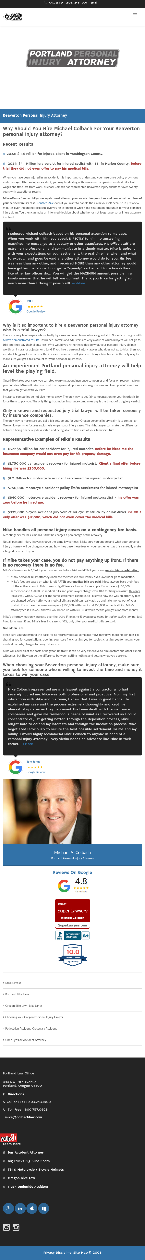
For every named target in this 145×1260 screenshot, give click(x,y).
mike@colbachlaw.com (23, 1117)
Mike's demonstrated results (21, 340)
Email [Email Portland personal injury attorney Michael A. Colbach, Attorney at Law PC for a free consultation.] (94, 2)
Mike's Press (13, 983)
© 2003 (95, 1253)
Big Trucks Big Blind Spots (29, 1161)
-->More (78, 283)
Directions (13, 1094)
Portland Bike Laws (17, 994)
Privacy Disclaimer (58, 1253)
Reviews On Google (72, 872)
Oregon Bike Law (21, 1178)
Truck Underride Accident (28, 1187)
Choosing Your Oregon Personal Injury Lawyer (34, 1017)
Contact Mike (45, 203)
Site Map (80, 1253)
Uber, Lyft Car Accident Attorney (25, 1040)
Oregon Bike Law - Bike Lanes (23, 1006)
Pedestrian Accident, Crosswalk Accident (31, 1028)
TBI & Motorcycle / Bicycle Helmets (36, 1170)
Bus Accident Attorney (26, 1152)
